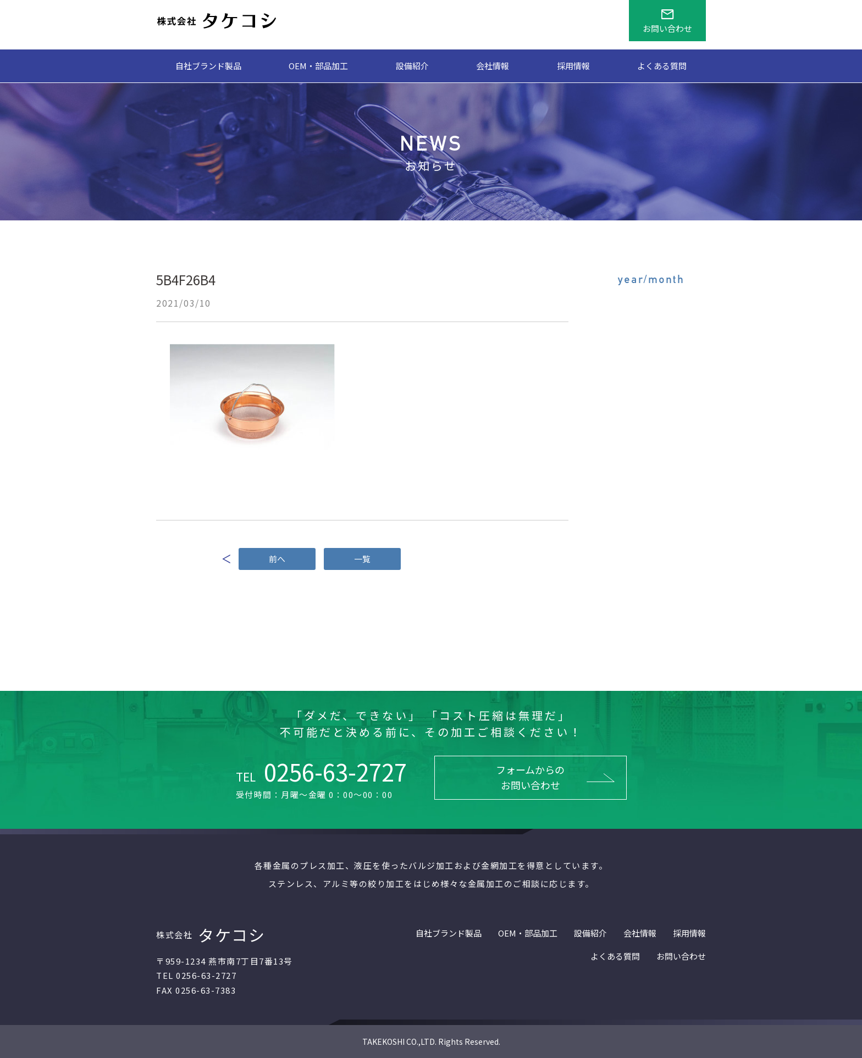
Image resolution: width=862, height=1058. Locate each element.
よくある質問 (662, 65)
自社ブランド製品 (208, 65)
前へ (277, 558)
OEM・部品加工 (318, 65)
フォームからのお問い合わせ (530, 777)
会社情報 (492, 65)
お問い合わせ (681, 956)
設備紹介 (412, 65)
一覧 (362, 558)
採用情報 (573, 65)
